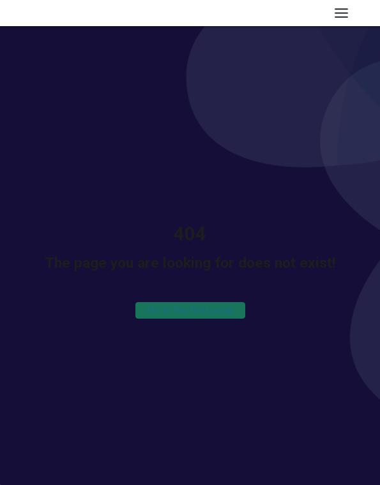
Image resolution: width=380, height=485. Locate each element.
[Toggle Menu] (341, 13)
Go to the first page (190, 310)
